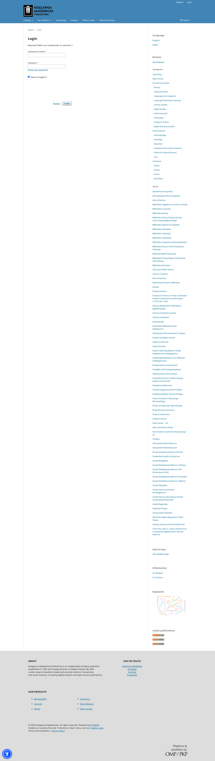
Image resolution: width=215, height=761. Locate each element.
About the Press (107, 20)
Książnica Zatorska (160, 342)
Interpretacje (158, 321)
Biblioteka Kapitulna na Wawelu (166, 224)
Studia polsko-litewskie (162, 512)
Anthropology (160, 135)
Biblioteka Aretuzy (160, 213)
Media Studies (160, 109)
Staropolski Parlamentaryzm (165, 447)
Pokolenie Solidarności (162, 385)
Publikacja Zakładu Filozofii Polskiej (168, 394)
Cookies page (96, 728)
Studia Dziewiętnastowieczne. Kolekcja (169, 465)
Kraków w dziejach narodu (164, 337)
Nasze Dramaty (159, 346)
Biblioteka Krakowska (162, 229)
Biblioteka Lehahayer (162, 233)
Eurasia (156, 287)
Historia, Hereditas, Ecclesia (164, 313)
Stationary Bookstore (132, 666)
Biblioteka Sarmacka (161, 265)
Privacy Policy (58, 730)
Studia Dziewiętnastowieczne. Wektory (169, 481)
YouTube (132, 672)
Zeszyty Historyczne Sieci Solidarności (169, 524)
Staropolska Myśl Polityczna (165, 443)
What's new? (89, 20)
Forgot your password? (38, 69)
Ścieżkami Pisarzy (160, 508)
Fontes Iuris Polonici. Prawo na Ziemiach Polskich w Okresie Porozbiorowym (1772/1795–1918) (170, 298)
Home (30, 30)
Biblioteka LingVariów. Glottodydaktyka (170, 242)
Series (37, 708)
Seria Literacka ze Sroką (163, 427)
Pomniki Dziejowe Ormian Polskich (167, 389)
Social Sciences (159, 130)
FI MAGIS (94, 725)
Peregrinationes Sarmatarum (165, 365)
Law (155, 157)
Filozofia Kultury (160, 291)
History (157, 87)
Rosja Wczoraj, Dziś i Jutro (163, 410)
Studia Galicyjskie (160, 485)
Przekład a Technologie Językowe (167, 369)
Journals (38, 703)
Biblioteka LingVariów (162, 237)
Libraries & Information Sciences (168, 148)
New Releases (158, 62)
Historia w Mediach (161, 317)
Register (179, 2)
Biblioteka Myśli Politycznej (164, 253)
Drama (157, 170)
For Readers (158, 573)
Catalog (27, 20)
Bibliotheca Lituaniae (161, 209)
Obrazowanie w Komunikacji (165, 373)
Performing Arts (161, 113)
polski (155, 44)
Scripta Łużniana (160, 418)
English (156, 40)
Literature (157, 161)
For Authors (44, 20)
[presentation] (50, 88)
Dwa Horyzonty (159, 278)
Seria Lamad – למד (160, 423)
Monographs (40, 699)
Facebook (132, 669)
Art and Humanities (161, 83)
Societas (156, 439)
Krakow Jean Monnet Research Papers (169, 333)
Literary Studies (160, 104)
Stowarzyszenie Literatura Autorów (168, 452)
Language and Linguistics (165, 96)
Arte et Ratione (159, 200)
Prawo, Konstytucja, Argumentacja (167, 405)
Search (185, 20)
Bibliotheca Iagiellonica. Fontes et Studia (170, 204)
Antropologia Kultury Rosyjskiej (166, 195)
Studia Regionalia (160, 504)
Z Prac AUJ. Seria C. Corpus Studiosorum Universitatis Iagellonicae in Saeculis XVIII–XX (170, 531)
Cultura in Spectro (160, 274)
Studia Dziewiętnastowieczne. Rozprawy (170, 476)
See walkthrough (161, 554)
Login (189, 2)
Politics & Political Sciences (165, 152)
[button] (7, 754)
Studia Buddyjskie (160, 460)
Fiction (157, 174)
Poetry (157, 165)
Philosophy (159, 117)
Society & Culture (161, 122)
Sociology (158, 139)
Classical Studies (161, 91)
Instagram (132, 675)
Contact (74, 20)
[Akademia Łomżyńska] (163, 191)
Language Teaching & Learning (167, 100)
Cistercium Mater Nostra (163, 269)
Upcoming (61, 20)
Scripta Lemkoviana (161, 414)
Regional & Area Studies (164, 126)
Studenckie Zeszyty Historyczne (166, 456)
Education (158, 143)
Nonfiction (158, 178)
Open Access (158, 78)
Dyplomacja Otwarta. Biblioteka (166, 282)
